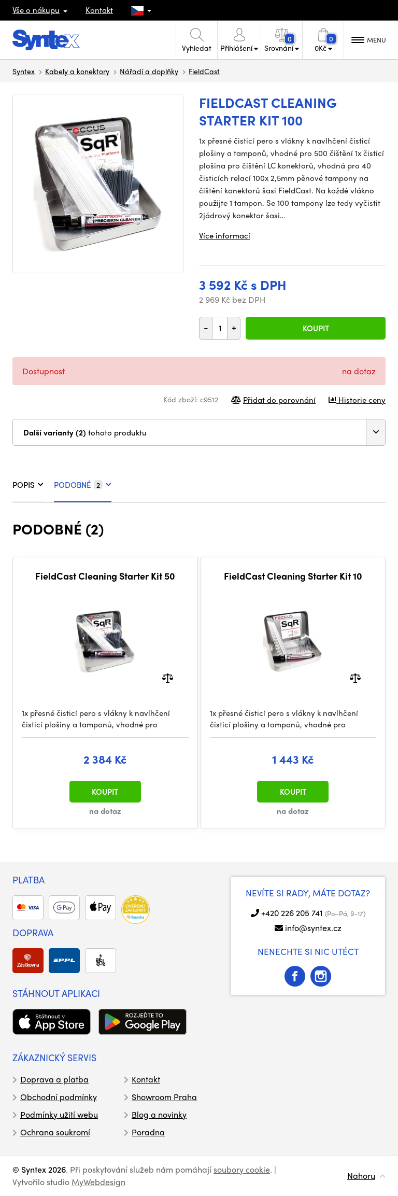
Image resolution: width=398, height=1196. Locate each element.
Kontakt (99, 10)
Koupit (316, 328)
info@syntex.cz (313, 928)
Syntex (23, 71)
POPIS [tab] (28, 484)
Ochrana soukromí (55, 1132)
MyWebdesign (98, 1182)
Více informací (224, 235)
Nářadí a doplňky (149, 71)
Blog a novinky (159, 1114)
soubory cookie (242, 1169)
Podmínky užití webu (59, 1114)
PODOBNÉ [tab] (82, 484)
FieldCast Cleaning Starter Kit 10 (293, 576)
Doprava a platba (54, 1079)
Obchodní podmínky (58, 1097)
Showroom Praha (164, 1097)
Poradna (148, 1132)
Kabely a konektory (77, 71)
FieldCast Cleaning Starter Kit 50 (105, 576)
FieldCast (204, 71)
